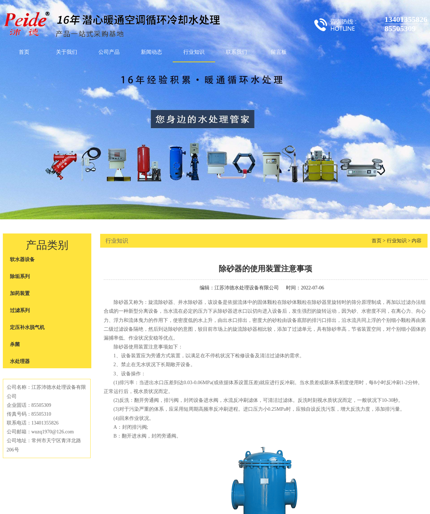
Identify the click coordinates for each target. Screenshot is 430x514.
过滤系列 (20, 310)
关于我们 (66, 52)
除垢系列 (20, 276)
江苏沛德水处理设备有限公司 (246, 287)
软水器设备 (22, 259)
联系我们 (236, 52)
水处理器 (20, 361)
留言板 (279, 52)
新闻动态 (151, 52)
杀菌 (15, 344)
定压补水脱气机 (27, 327)
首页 (24, 52)
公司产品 (109, 52)
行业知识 (194, 52)
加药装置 (20, 293)
